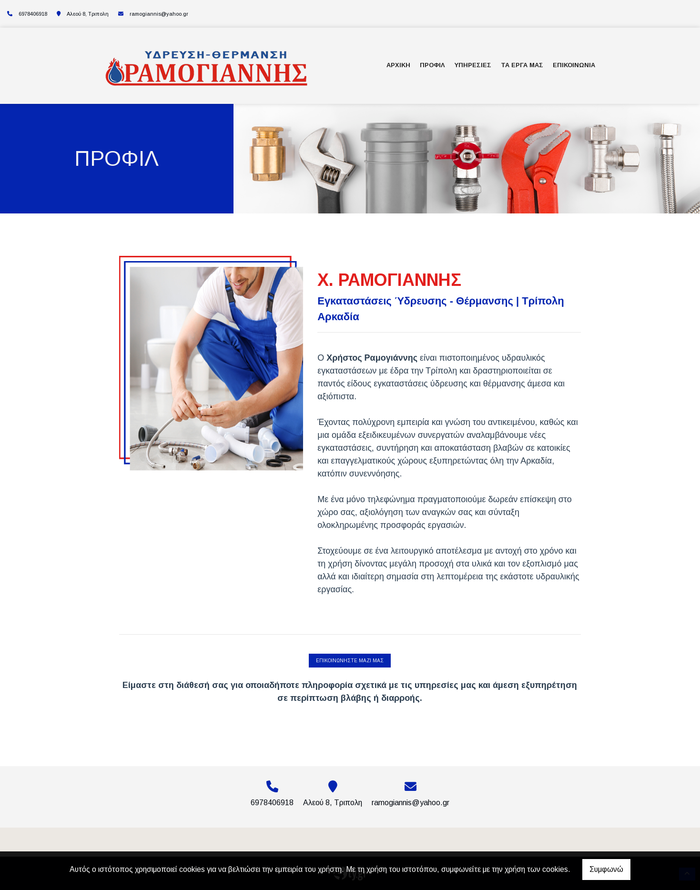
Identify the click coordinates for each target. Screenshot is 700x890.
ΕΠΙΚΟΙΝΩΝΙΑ (574, 65)
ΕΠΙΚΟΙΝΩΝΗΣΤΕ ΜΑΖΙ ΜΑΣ (350, 660)
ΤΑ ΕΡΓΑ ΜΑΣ (522, 65)
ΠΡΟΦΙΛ (432, 65)
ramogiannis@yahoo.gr (159, 14)
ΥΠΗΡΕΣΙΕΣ (473, 65)
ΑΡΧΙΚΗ (398, 65)
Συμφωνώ (606, 869)
